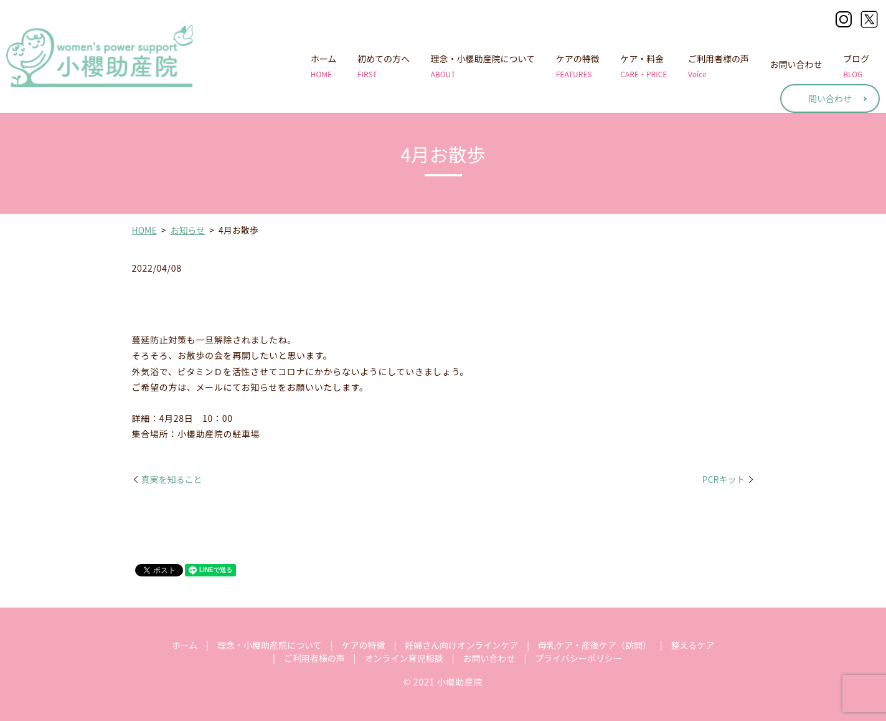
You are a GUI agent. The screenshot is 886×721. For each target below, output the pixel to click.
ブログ (856, 66)
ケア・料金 (643, 66)
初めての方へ (383, 66)
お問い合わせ (796, 66)
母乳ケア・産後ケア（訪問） (594, 645)
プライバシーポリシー (578, 658)
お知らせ (187, 230)
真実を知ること (171, 479)
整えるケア (693, 645)
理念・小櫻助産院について (483, 66)
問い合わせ (830, 98)
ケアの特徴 (578, 66)
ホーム (324, 66)
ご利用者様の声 (718, 66)
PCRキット (723, 479)
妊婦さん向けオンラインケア (461, 645)
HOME (144, 230)
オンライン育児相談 (404, 658)
